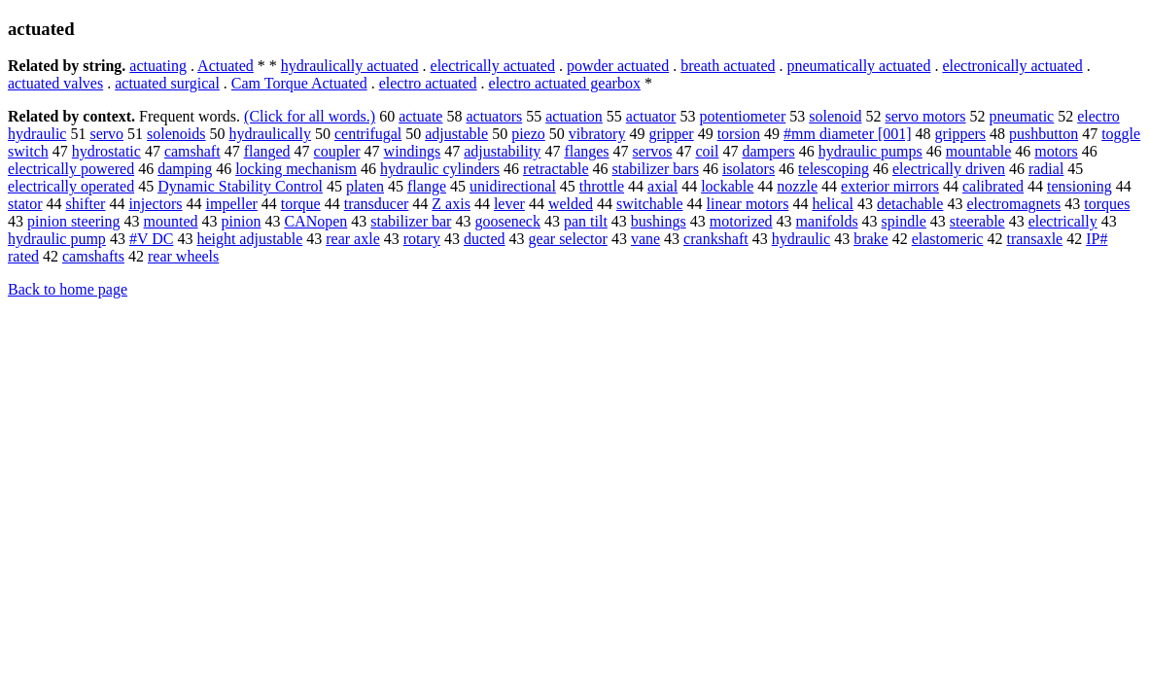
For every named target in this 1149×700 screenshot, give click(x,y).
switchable (649, 203)
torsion (738, 133)
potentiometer (742, 116)
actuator (651, 116)
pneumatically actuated (858, 65)
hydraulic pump (57, 238)
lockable (727, 186)
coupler (337, 151)
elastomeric (948, 238)
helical (832, 203)
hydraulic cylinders (440, 168)
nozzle (797, 186)
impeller (232, 203)
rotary (421, 238)
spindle (904, 221)
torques (1107, 203)
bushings (658, 221)
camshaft (192, 151)
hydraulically (270, 133)
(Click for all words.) (309, 116)
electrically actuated (493, 65)
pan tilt (586, 221)
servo (106, 133)
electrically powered (71, 168)
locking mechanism (296, 168)
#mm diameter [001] (847, 133)
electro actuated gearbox (565, 83)
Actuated (225, 65)
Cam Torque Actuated (299, 83)
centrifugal (367, 133)
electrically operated (71, 186)
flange (426, 186)
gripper (670, 133)
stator (25, 203)
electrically (1062, 221)
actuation (574, 116)
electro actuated (428, 83)
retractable (556, 168)
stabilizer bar (410, 221)
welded (570, 203)
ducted (484, 238)
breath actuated (727, 65)
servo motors (925, 116)
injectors (155, 203)
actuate (420, 116)
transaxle (1034, 238)
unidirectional (513, 186)
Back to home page (67, 289)
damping (184, 168)
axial (662, 186)
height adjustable (249, 238)
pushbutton (1043, 133)
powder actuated (618, 65)
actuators (494, 116)
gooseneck (507, 221)
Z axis (451, 203)
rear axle (353, 238)
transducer (376, 203)
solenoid (835, 116)
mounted (171, 221)
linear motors (748, 203)
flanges (586, 151)
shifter (86, 203)
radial (1045, 168)
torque (301, 203)
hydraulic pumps (870, 151)
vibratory (597, 133)
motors (1055, 151)
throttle (601, 186)
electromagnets (1013, 203)
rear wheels (183, 256)
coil (706, 151)
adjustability (502, 151)
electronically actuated (1012, 65)
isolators (748, 168)
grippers (960, 133)
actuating (158, 65)
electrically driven (948, 168)
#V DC (151, 238)
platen (365, 186)
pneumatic (1022, 116)
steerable (977, 221)
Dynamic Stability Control (240, 186)
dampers (768, 151)
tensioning (1079, 186)
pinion (241, 221)
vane (645, 238)
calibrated (993, 186)
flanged (267, 151)
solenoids (176, 133)
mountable (979, 151)
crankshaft (716, 238)
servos (653, 151)
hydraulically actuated (350, 65)
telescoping (833, 168)
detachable (910, 203)
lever (509, 203)
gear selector (568, 238)
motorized (741, 221)
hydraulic (801, 238)
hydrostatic (106, 151)
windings (412, 151)
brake (870, 238)
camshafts (93, 256)
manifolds (827, 221)
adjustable (456, 133)
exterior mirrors (890, 186)
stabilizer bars (655, 168)
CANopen (315, 221)
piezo (528, 133)
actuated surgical (167, 83)
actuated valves (55, 83)
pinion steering (74, 221)
